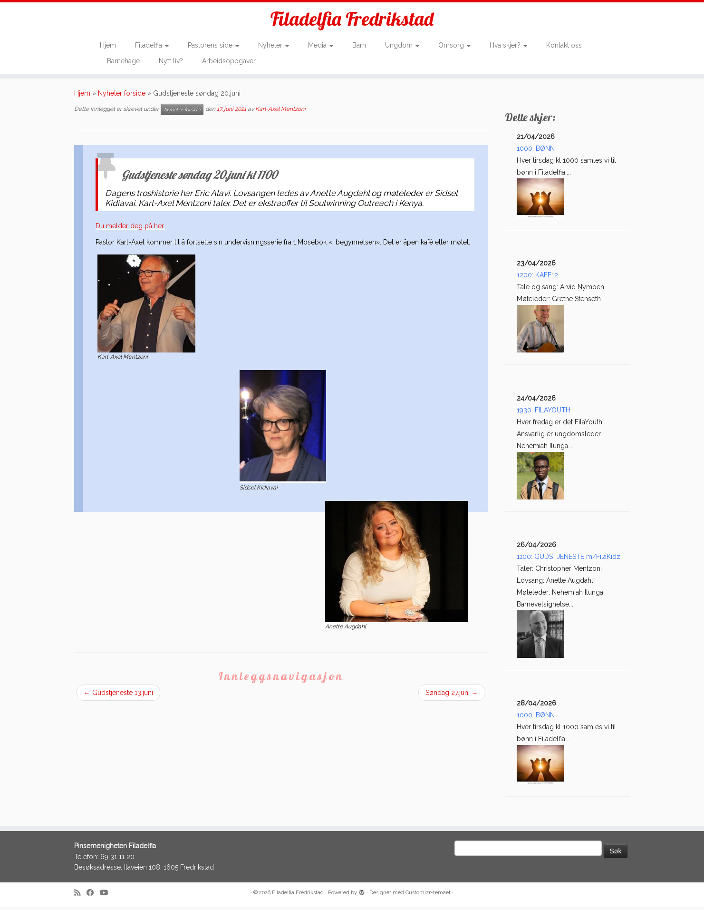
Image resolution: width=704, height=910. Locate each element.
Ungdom (402, 45)
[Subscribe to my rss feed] (80, 896)
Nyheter (273, 45)
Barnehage (123, 61)
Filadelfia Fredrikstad (352, 19)
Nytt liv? (171, 61)
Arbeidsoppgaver (229, 61)
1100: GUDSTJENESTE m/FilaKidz (568, 559)
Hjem (108, 45)
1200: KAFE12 (537, 278)
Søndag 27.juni (451, 695)
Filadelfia (152, 45)
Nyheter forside (121, 96)
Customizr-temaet (428, 895)
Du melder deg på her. (130, 229)
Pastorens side (213, 45)
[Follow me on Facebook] (93, 896)
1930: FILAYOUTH (543, 413)
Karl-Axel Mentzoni (280, 111)
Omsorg (454, 45)
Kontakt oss (564, 45)
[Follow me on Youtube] (107, 896)
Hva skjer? (508, 45)
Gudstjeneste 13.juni (118, 695)
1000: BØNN (536, 151)
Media (320, 45)
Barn (359, 45)
